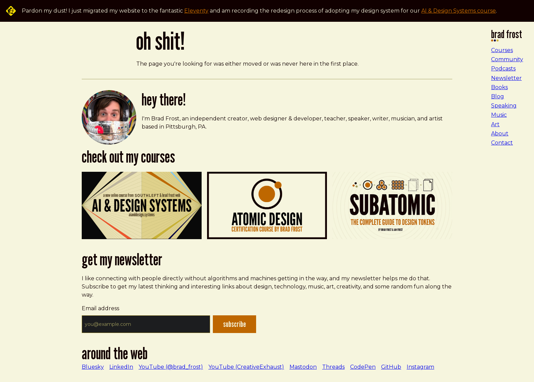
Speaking (504, 105)
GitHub (391, 367)
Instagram (420, 367)
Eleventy (196, 10)
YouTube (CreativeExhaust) (246, 367)
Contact (502, 142)
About (499, 133)
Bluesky (93, 367)
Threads (333, 367)
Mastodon (303, 367)
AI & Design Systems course (458, 10)
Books (499, 87)
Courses (502, 50)
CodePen (363, 367)
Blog (497, 96)
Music (499, 115)
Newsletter (506, 78)
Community (507, 59)
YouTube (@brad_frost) (171, 367)
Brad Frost (506, 36)
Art (495, 124)
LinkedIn (121, 367)
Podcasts (503, 68)
